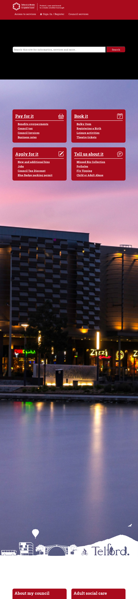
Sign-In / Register (52, 14)
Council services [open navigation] (78, 14)
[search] (59, 49)
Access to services (25, 14)
